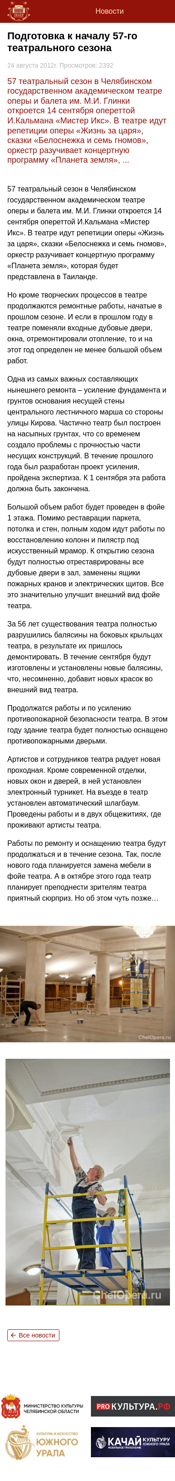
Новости (109, 11)
